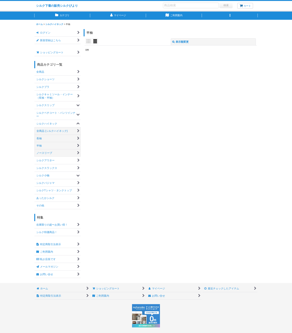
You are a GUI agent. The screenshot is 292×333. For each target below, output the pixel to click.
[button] (230, 16)
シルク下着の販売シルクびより (57, 5)
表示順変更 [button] (180, 41)
